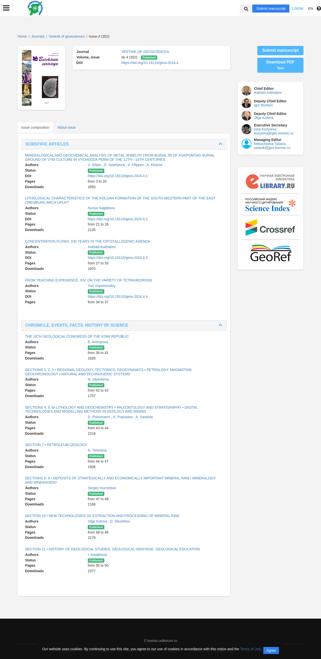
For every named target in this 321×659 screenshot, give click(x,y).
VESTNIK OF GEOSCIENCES (145, 52)
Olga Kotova (98, 521)
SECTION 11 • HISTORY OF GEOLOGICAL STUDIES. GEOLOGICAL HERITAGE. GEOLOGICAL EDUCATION (112, 549)
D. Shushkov (120, 521)
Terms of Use (250, 649)
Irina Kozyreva (265, 129)
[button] (6, 8)
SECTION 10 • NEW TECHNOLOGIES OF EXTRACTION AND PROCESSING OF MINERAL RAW (102, 516)
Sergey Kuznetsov (102, 488)
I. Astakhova (97, 555)
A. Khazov (154, 165)
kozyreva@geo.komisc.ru (273, 133)
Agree (271, 650)
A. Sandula (144, 417)
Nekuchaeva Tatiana (270, 144)
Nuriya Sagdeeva (101, 208)
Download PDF (280, 65)
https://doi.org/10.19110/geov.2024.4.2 (118, 219)
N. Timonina (97, 450)
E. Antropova (98, 342)
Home (22, 36)
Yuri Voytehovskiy (101, 286)
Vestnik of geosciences (67, 36)
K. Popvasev (123, 417)
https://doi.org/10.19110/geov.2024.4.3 (118, 258)
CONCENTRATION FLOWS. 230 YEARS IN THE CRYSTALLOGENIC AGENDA (87, 241)
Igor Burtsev (263, 105)
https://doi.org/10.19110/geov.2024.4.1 (118, 176)
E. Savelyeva (115, 165)
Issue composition (35, 127)
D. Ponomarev (99, 417)
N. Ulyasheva (98, 379)
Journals (38, 36)
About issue (66, 127)
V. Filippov (136, 165)
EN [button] (310, 9)
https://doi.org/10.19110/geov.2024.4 (149, 63)
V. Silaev (95, 165)
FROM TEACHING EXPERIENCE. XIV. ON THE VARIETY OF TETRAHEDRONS (88, 280)
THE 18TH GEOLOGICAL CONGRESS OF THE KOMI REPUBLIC (77, 336)
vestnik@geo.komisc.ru (272, 148)
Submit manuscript (270, 9)
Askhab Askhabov (102, 247)
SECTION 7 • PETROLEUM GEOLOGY (56, 445)
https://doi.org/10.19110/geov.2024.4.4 (118, 297)
